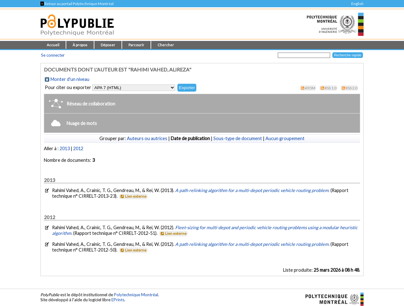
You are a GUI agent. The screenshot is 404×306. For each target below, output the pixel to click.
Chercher (165, 45)
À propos (80, 45)
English (357, 4)
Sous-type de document (237, 138)
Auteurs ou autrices (147, 138)
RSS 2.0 (351, 88)
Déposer (108, 45)
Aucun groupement (285, 138)
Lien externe (133, 196)
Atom (310, 88)
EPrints (117, 299)
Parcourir (136, 45)
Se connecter (53, 55)
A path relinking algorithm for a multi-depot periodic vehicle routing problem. (252, 190)
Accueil (53, 45)
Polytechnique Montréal (136, 294)
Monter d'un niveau (69, 79)
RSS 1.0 (330, 88)
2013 (65, 148)
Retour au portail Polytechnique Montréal (77, 4)
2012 (78, 148)
